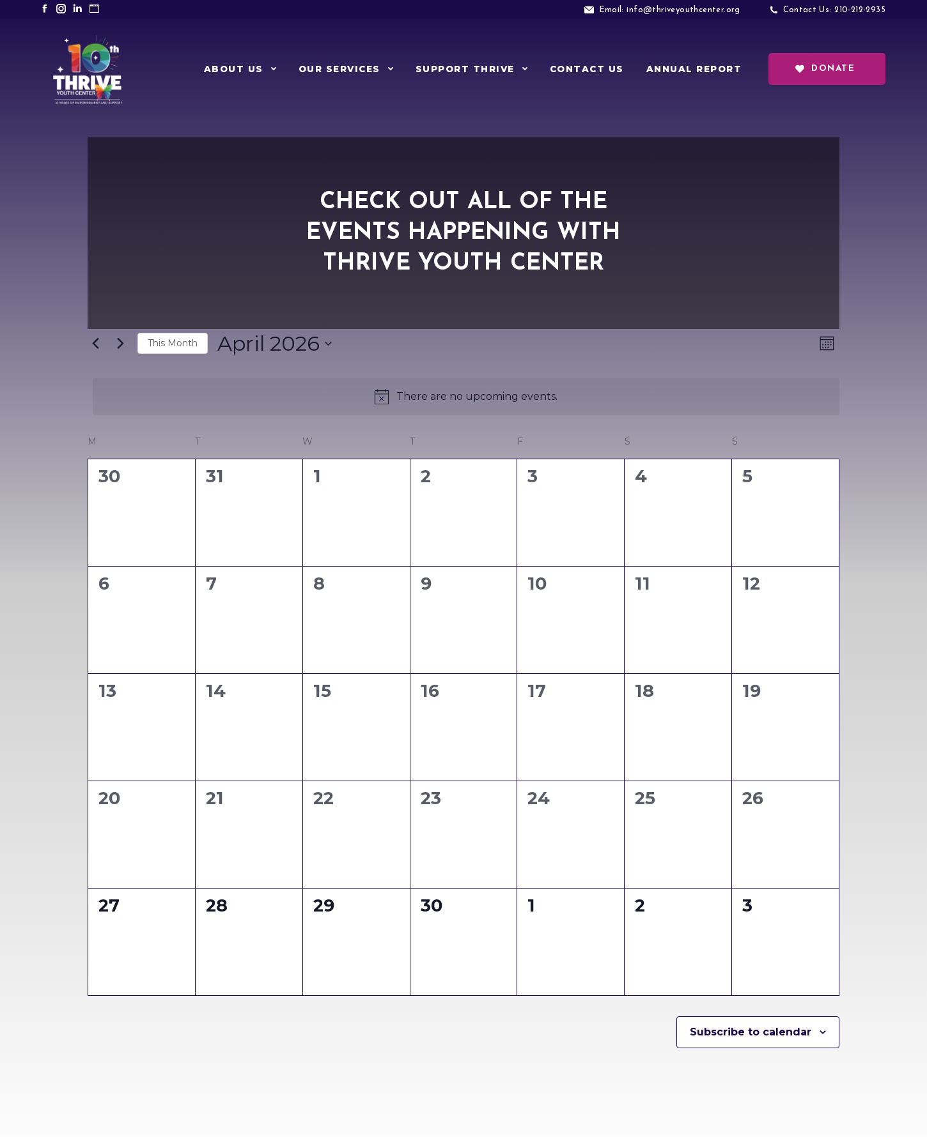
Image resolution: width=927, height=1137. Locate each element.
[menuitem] (240, 69)
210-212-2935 (859, 10)
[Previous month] (95, 343)
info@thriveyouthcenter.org (683, 10)
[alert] (466, 396)
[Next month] (120, 343)
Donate (825, 69)
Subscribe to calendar (750, 1032)
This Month (173, 343)
